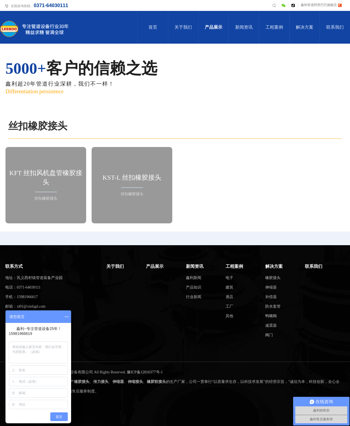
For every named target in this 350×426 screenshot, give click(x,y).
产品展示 (213, 27)
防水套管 (273, 306)
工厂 (229, 306)
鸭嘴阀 (271, 316)
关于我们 (183, 27)
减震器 (271, 325)
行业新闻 (193, 297)
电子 (229, 278)
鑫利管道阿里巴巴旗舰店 (321, 5)
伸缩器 (271, 287)
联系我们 (335, 27)
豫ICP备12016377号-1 (145, 372)
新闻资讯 (244, 27)
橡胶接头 (273, 278)
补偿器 (271, 297)
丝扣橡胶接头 (37, 126)
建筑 (229, 287)
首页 (152, 27)
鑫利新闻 (193, 278)
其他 (229, 316)
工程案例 (274, 27)
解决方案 (304, 27)
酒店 (229, 297)
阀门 (269, 335)
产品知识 (193, 287)
